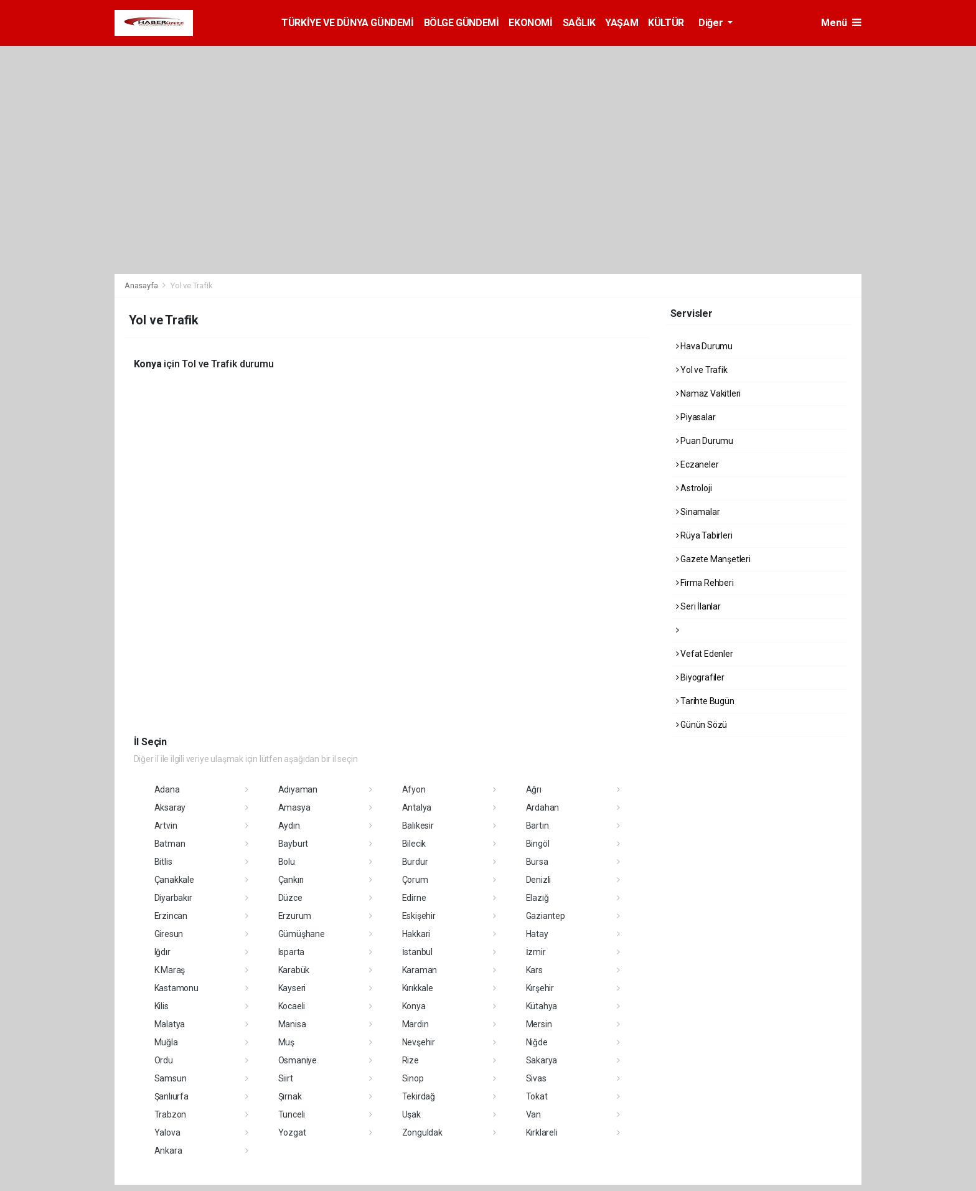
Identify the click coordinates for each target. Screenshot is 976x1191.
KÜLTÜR (666, 23)
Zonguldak (422, 1132)
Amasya (294, 807)
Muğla (166, 1042)
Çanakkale (174, 880)
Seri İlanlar (698, 606)
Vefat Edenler (704, 654)
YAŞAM (621, 23)
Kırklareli (542, 1132)
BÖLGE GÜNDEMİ (461, 23)
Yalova (167, 1132)
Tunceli (292, 1114)
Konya (414, 1006)
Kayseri (292, 988)
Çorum (415, 880)
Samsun (170, 1078)
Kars (534, 970)
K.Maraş (169, 970)
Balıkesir (418, 826)
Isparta (291, 952)
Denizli (538, 880)
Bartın (537, 826)
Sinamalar (698, 512)
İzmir (536, 952)
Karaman (420, 970)
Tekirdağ (418, 1096)
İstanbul (417, 952)
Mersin (539, 1024)
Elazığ (537, 898)
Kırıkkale (417, 988)
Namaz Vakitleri (708, 393)
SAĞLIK (579, 23)
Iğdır (162, 952)
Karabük (294, 970)
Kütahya (542, 1006)
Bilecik (414, 844)
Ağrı (534, 789)
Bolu (286, 862)
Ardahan (543, 807)
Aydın (289, 826)
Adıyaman (297, 789)
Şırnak (290, 1096)
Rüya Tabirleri (704, 535)
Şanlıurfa (171, 1096)
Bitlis (163, 862)
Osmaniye (297, 1060)
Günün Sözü (702, 725)
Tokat (537, 1096)
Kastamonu (176, 988)
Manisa (292, 1024)
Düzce (290, 898)
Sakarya (542, 1060)
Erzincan (170, 916)
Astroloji (694, 488)
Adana (167, 789)
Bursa (537, 862)
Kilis (161, 1006)
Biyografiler (700, 677)
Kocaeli (292, 1006)
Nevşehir (418, 1042)
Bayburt (293, 844)
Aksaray (170, 807)
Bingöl (538, 844)
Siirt (285, 1078)
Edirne (414, 898)
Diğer (711, 23)
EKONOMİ (530, 23)
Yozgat (292, 1132)
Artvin (165, 826)
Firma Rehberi (705, 583)
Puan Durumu (705, 441)
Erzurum (295, 916)
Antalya (417, 807)
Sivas (536, 1078)
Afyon (414, 789)
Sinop (413, 1078)
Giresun (169, 934)
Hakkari (416, 934)
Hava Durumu (704, 346)
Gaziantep (545, 916)
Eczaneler (697, 464)
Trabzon (170, 1114)
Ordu (163, 1060)
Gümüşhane (301, 934)
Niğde (537, 1042)
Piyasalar (696, 417)
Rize (410, 1060)
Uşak (411, 1114)
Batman (169, 844)
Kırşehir (540, 988)
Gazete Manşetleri (713, 559)
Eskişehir (419, 916)
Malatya (169, 1024)
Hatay (537, 934)
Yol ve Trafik (192, 285)
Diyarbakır (173, 898)
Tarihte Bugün (705, 701)
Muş (286, 1042)
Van (533, 1114)
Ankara (168, 1151)
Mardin (415, 1024)
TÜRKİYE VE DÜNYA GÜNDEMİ (347, 23)
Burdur (415, 862)
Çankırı (291, 880)
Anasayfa (141, 285)
